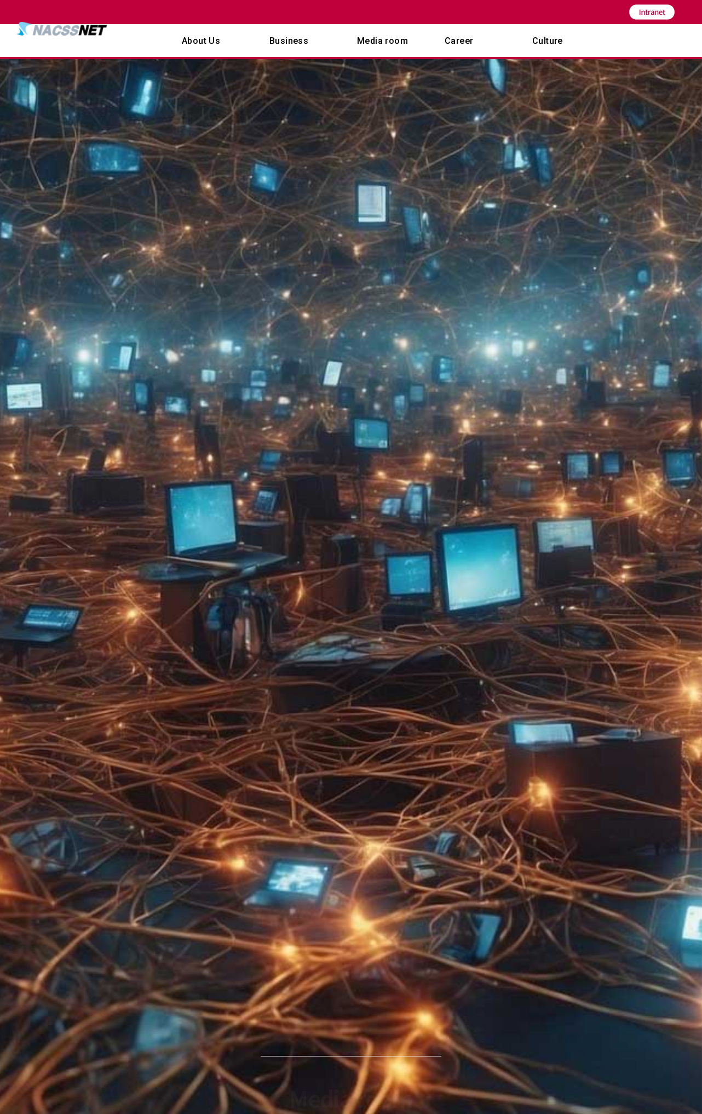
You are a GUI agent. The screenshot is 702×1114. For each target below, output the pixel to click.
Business (288, 41)
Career (459, 41)
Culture (547, 41)
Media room (382, 41)
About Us (201, 41)
